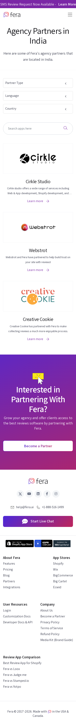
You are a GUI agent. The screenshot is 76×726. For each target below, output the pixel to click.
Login (7, 610)
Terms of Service (51, 628)
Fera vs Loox (11, 669)
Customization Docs (17, 616)
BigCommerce (63, 575)
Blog (6, 575)
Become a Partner (52, 616)
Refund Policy (49, 634)
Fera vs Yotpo (12, 686)
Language (36, 96)
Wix (55, 569)
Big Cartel (60, 581)
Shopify (58, 563)
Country (36, 108)
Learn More (67, 4)
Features (9, 563)
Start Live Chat (38, 521)
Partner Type (36, 83)
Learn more (38, 201)
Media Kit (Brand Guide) (56, 640)
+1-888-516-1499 (53, 507)
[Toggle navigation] (68, 14)
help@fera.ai (25, 507)
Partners (9, 581)
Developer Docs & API (17, 622)
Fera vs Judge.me (15, 675)
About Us (46, 610)
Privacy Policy (49, 622)
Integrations (11, 587)
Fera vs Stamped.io (16, 681)
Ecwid (57, 587)
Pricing (8, 569)
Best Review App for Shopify (22, 663)
